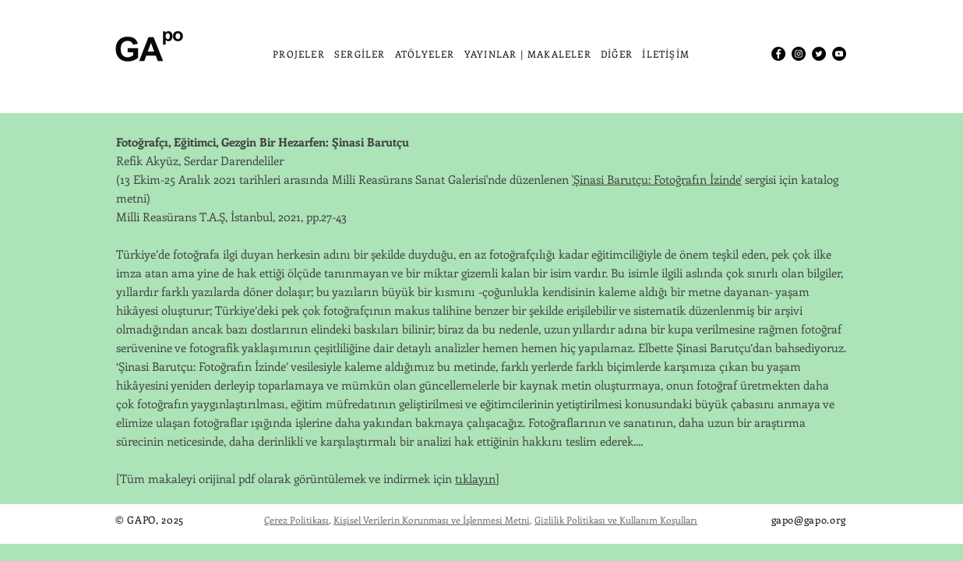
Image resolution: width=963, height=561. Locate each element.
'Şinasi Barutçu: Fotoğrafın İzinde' (657, 179)
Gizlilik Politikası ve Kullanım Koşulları (615, 519)
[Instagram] (799, 54)
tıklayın (475, 478)
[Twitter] (819, 54)
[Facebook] (778, 54)
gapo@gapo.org (808, 519)
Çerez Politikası (296, 519)
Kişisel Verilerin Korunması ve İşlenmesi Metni (431, 519)
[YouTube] (839, 54)
